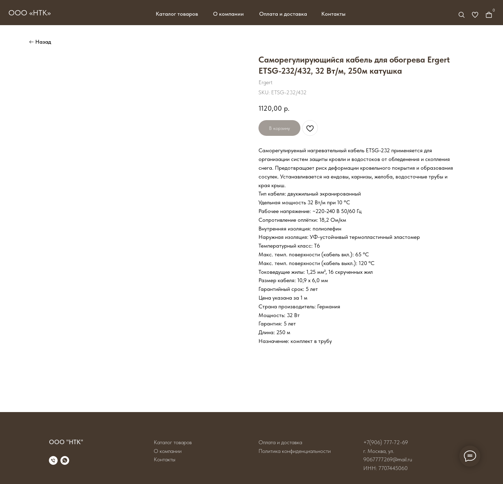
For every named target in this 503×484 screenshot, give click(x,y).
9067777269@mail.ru (387, 459)
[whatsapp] (64, 460)
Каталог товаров (177, 13)
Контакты (333, 13)
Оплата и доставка (283, 13)
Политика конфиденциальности (294, 451)
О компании (228, 13)
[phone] (53, 460)
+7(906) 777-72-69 (385, 442)
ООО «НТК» (29, 12)
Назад (43, 41)
